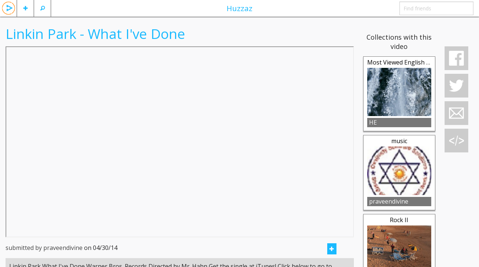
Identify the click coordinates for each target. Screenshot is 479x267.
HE (373, 122)
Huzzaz (239, 8)
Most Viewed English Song (404, 62)
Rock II (399, 220)
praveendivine (388, 201)
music (399, 141)
